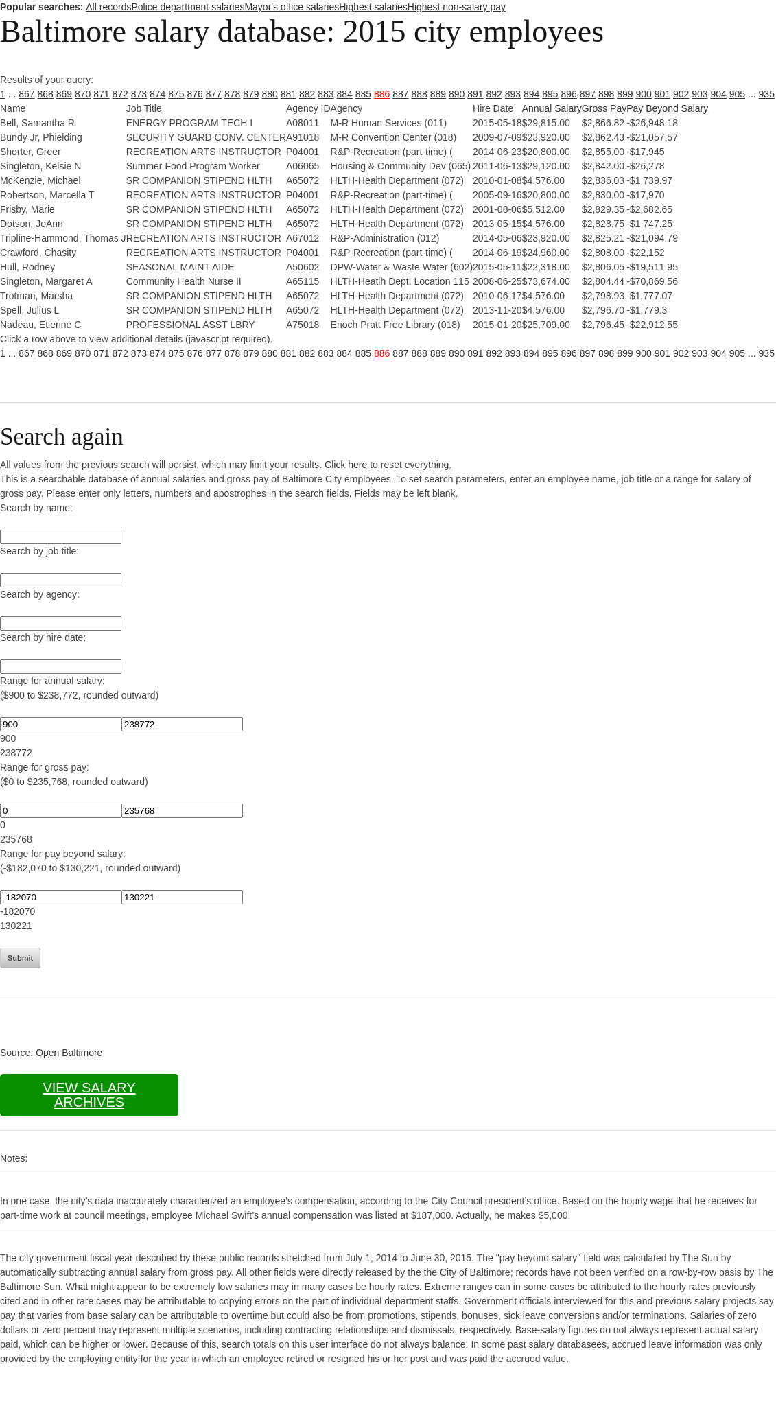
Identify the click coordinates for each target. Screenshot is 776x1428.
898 (606, 94)
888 (419, 94)
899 (625, 94)
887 (400, 94)
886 (382, 94)
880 (270, 94)
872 (120, 94)
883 (325, 94)
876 (195, 94)
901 (662, 94)
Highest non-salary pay (457, 6)
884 (345, 94)
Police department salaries (187, 6)
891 (475, 94)
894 (531, 94)
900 (644, 94)
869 (64, 94)
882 (307, 94)
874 (157, 94)
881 (288, 94)
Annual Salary (552, 108)
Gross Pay (604, 108)
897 (588, 94)
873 (139, 94)
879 (251, 94)
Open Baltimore (69, 1052)
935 (767, 94)
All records (108, 6)
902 (681, 94)
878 (232, 94)
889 (438, 94)
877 (214, 94)
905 (737, 94)
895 (550, 94)
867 (26, 94)
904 (719, 94)
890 (457, 94)
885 (363, 94)
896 (569, 94)
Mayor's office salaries (291, 6)
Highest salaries (373, 6)
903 (699, 94)
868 (46, 94)
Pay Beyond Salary (667, 108)
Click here (346, 464)
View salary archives (89, 1095)
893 (513, 94)
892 (494, 94)
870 (83, 94)
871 (101, 94)
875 (176, 94)
